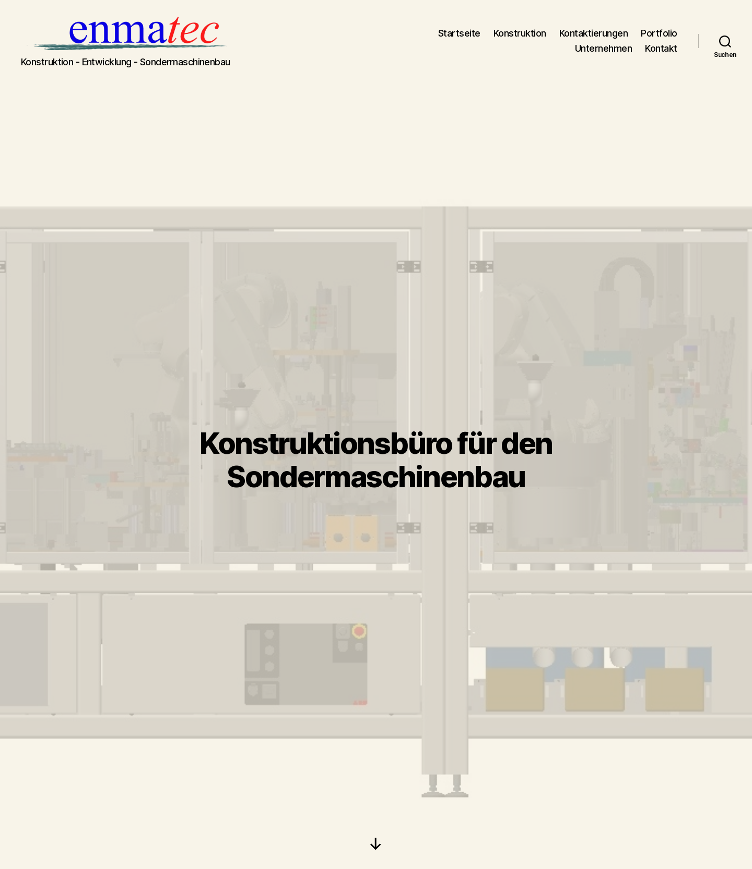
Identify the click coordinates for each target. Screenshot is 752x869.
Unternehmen (603, 53)
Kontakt (661, 53)
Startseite (459, 38)
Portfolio (659, 38)
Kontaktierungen (593, 38)
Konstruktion (520, 38)
